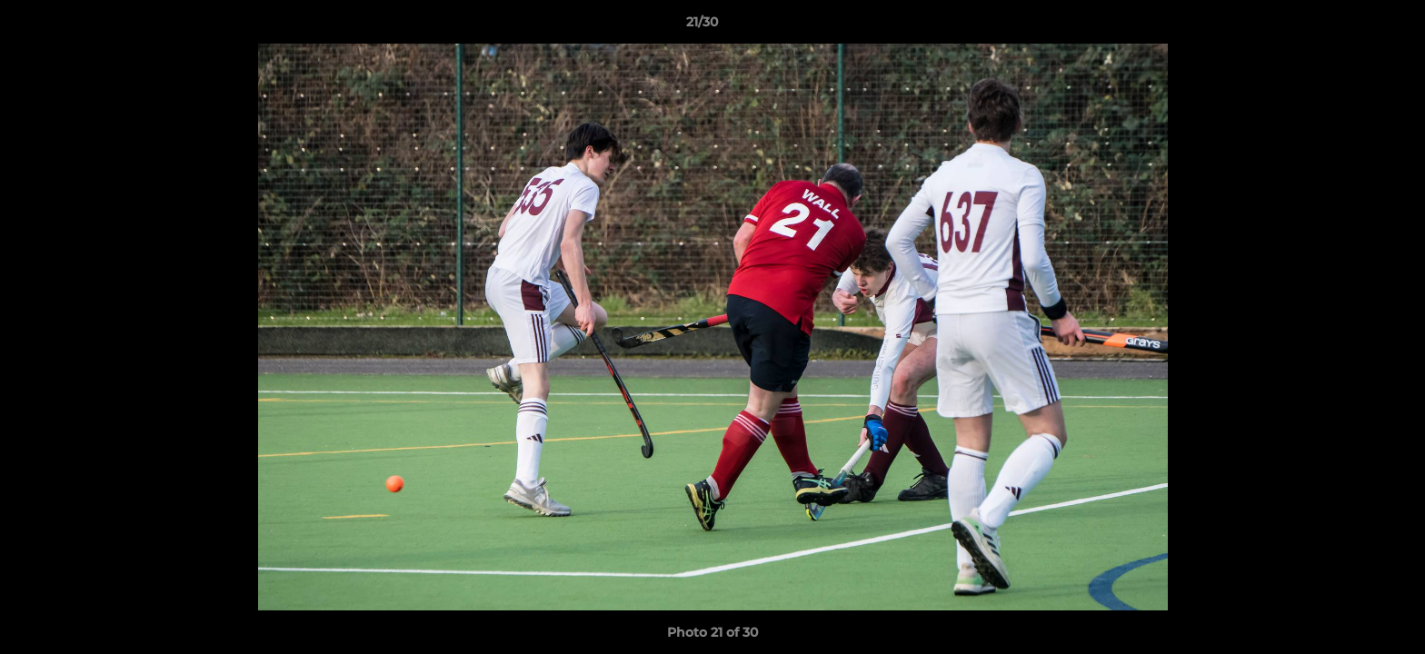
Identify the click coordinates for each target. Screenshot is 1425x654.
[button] (1349, 26)
